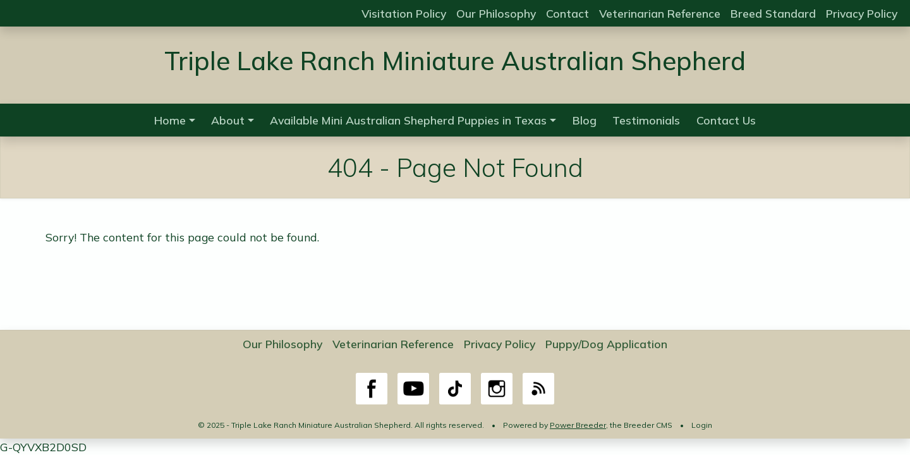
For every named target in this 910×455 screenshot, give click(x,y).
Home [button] (170, 120)
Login (701, 425)
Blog (585, 120)
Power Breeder (578, 425)
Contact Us (726, 120)
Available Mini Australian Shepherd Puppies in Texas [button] (408, 120)
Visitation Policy (403, 13)
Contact (567, 13)
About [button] (228, 120)
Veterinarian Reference (659, 13)
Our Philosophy (496, 13)
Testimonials (646, 120)
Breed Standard (773, 13)
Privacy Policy (861, 13)
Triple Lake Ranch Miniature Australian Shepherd (455, 60)
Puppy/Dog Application (606, 344)
